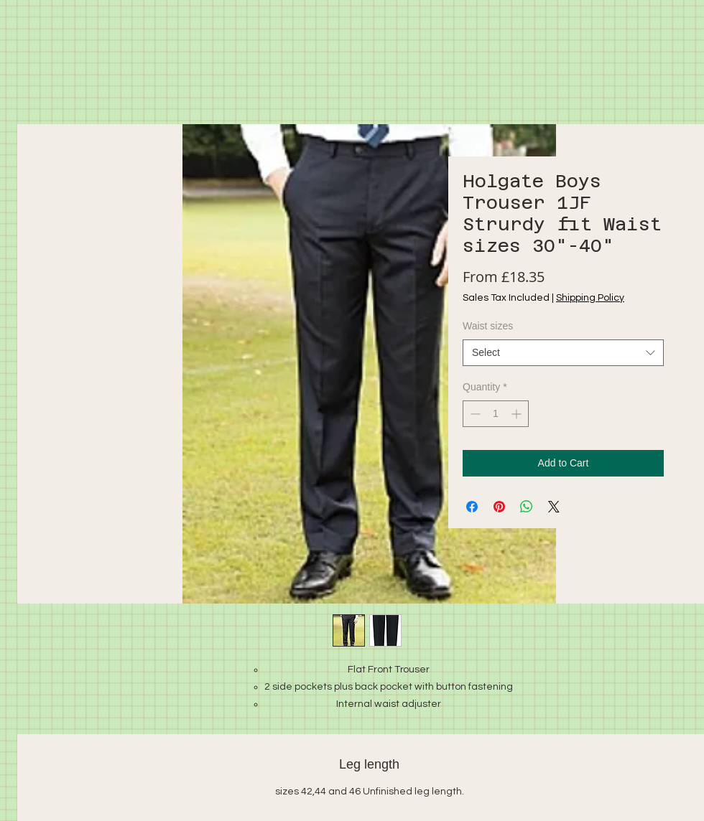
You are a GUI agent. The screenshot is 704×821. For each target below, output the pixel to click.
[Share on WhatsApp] (526, 506)
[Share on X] (553, 506)
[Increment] (518, 413)
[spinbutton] (496, 413)
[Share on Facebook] (472, 506)
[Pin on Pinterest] (499, 506)
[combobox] (563, 353)
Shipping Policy (590, 298)
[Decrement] (474, 413)
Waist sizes (488, 326)
